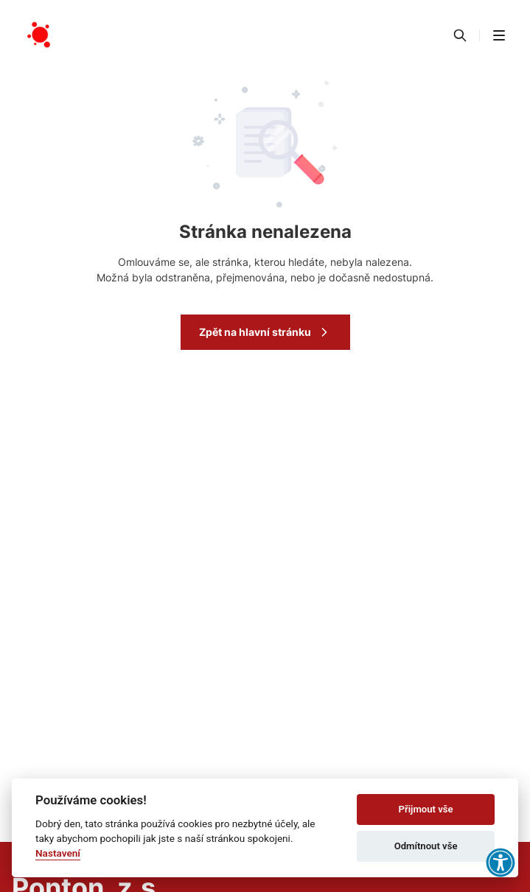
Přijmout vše (426, 809)
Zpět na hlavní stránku (265, 332)
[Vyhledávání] (460, 35)
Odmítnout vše (426, 845)
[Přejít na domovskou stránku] (40, 35)
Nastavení (57, 853)
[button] (499, 35)
